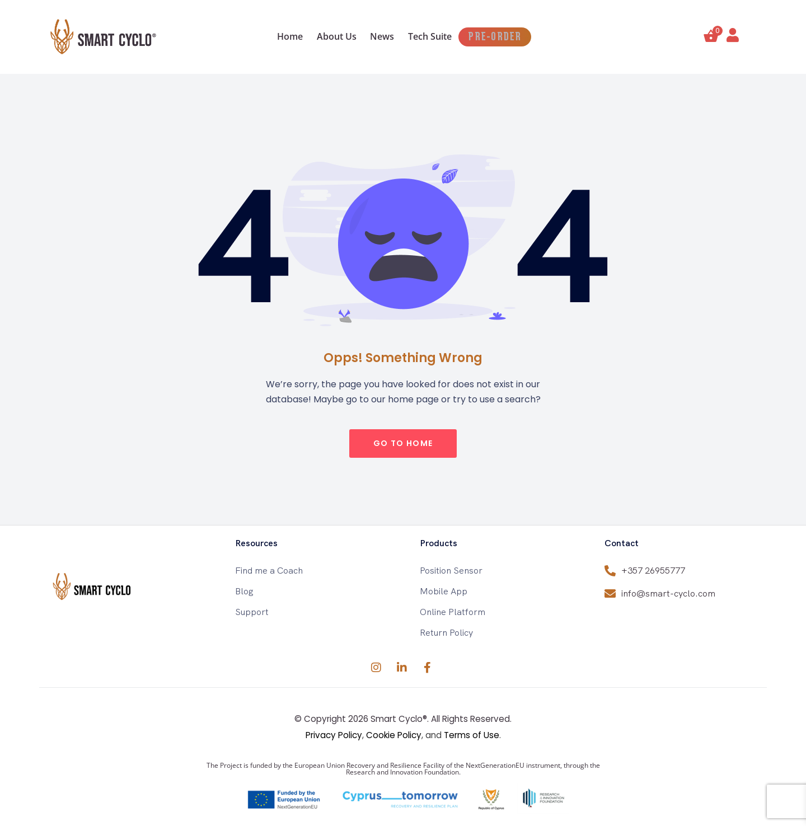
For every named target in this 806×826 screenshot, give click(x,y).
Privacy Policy (334, 735)
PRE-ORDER (512, 37)
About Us (326, 36)
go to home (403, 443)
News (380, 36)
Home (271, 36)
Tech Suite (436, 36)
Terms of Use (471, 735)
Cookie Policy (393, 735)
